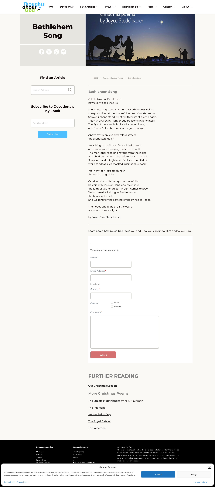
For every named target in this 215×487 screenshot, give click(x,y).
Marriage (39, 452)
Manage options (200, 482)
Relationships (131, 6)
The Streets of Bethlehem (104, 400)
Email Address (98, 271)
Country (95, 289)
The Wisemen (97, 428)
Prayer (110, 6)
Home (50, 6)
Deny (193, 474)
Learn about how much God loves (109, 231)
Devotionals (66, 6)
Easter (75, 457)
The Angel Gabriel (99, 421)
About (187, 6)
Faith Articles (89, 6)
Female (116, 306)
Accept (158, 474)
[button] (209, 467)
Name (94, 257)
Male (115, 302)
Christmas (77, 454)
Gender (94, 303)
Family (39, 454)
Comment (96, 312)
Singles (39, 457)
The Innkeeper (97, 407)
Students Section (43, 463)
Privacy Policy (22, 482)
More (152, 6)
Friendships (41, 460)
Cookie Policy (9, 482)
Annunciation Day (99, 414)
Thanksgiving (78, 452)
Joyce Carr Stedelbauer (106, 217)
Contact (169, 6)
